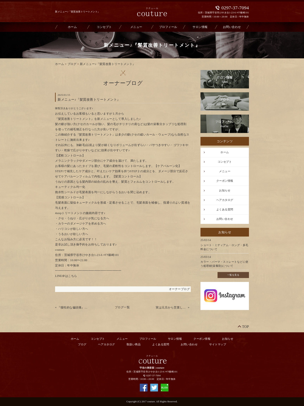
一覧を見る (233, 275)
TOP (245, 327)
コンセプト (104, 27)
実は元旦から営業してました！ (171, 307)
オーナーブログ (179, 289)
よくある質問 (224, 209)
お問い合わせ (232, 27)
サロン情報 (200, 27)
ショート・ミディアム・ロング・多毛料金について (224, 247)
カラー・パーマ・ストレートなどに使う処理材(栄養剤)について (224, 263)
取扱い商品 (134, 344)
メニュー (136, 27)
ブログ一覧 (122, 307)
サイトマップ (217, 344)
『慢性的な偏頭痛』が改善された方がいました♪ (73, 307)
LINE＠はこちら (66, 275)
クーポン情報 (224, 180)
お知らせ (224, 190)
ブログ (72, 64)
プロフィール (168, 27)
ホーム (72, 27)
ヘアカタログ (224, 200)
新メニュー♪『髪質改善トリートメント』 (108, 64)
